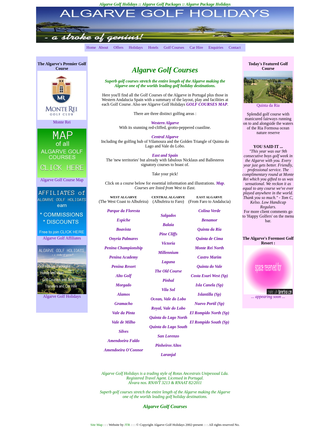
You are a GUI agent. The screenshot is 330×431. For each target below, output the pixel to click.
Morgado (123, 285)
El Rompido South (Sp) (209, 322)
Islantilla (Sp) (209, 294)
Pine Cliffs (168, 234)
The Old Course (168, 271)
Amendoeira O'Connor (123, 350)
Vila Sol (168, 289)
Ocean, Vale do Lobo (168, 299)
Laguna (168, 262)
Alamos (123, 294)
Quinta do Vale (209, 266)
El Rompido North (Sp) (209, 313)
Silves (123, 331)
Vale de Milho (123, 322)
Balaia (168, 224)
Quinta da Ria (209, 229)
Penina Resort (123, 266)
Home (91, 47)
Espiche (123, 220)
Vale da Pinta (123, 313)
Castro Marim (209, 257)
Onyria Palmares (123, 238)
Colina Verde (209, 211)
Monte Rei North (209, 248)
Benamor (209, 220)
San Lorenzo (168, 336)
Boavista (123, 229)
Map (220, 183)
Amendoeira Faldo (123, 340)
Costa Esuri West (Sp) (209, 275)
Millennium (168, 252)
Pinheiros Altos (168, 345)
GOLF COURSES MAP (206, 104)
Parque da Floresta (123, 211)
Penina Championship (123, 248)
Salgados (168, 215)
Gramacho (123, 303)
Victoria (168, 243)
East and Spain (165, 155)
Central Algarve (165, 137)
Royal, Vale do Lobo (168, 308)
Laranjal (168, 354)
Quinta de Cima (209, 238)
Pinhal (168, 280)
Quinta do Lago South (168, 327)
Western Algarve (165, 123)
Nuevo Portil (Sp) (210, 303)
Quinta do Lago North (168, 317)
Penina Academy (123, 257)
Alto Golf (123, 275)
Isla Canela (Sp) (210, 285)
